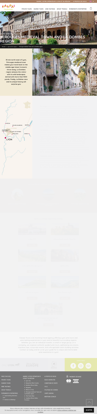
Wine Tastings (5, 386)
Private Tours (6, 380)
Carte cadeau (49, 393)
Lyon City (27, 380)
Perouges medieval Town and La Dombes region (32, 392)
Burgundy (27, 387)
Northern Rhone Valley (31, 385)
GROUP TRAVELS (6, 390)
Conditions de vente (51, 383)
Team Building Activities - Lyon (10, 396)
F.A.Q (46, 386)
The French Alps (29, 396)
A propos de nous (50, 376)
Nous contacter (50, 380)
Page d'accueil (6, 376)
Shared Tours (6, 383)
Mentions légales (50, 396)
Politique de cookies (51, 390)
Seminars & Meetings (9, 399)
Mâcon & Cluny (29, 389)
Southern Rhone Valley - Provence (31, 399)
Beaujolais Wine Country (31, 383)
